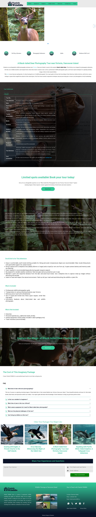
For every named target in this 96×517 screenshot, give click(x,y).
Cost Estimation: (9, 158)
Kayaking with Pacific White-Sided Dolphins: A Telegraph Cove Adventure (84, 450)
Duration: (8, 125)
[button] (3, 440)
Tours (74, 4)
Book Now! (48, 189)
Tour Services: (10, 151)
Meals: (8, 121)
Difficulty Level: (10, 138)
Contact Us (67, 4)
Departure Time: (9, 107)
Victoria (35, 67)
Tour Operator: (10, 101)
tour (8, 74)
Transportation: (10, 111)
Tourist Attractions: (9, 115)
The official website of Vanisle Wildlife (24, 100)
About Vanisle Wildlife (71, 508)
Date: (7, 103)
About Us (60, 4)
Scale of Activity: (8, 130)
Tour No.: (8, 98)
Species (36, 4)
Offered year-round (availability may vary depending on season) (29, 103)
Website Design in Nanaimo (48, 515)
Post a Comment (80, 475)
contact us (48, 158)
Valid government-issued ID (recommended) (25, 144)
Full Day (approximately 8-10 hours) (24, 124)
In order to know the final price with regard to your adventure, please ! (34, 158)
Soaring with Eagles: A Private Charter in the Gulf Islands (12, 449)
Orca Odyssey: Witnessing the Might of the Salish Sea (36, 449)
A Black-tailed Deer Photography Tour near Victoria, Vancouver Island (60, 450)
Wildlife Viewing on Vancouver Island (46, 487)
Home (29, 4)
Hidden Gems (51, 4)
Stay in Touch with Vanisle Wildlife (77, 487)
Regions (44, 4)
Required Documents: (9, 144)
